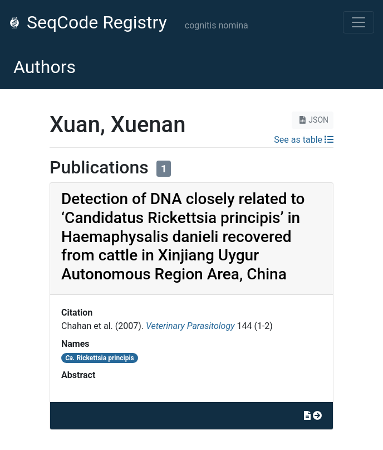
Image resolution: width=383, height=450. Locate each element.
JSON (312, 119)
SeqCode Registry (88, 22)
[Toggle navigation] (358, 22)
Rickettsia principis (99, 358)
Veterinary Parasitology (190, 326)
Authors (44, 67)
